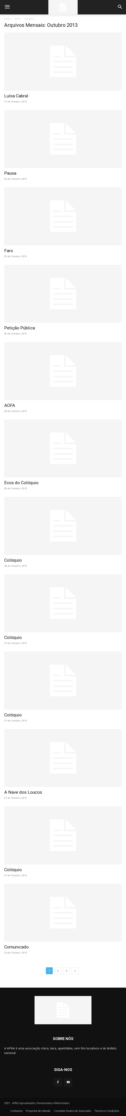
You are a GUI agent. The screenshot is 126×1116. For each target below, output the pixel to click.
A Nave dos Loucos (23, 792)
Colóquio (13, 560)
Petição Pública (19, 327)
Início (7, 19)
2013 (17, 19)
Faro (8, 250)
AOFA (9, 405)
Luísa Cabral (16, 95)
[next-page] (75, 970)
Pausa (10, 173)
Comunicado (16, 947)
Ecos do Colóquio (21, 482)
